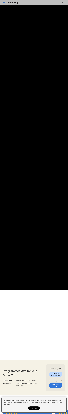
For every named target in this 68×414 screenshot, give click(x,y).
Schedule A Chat (55, 385)
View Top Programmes (55, 374)
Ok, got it (34, 408)
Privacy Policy (52, 402)
